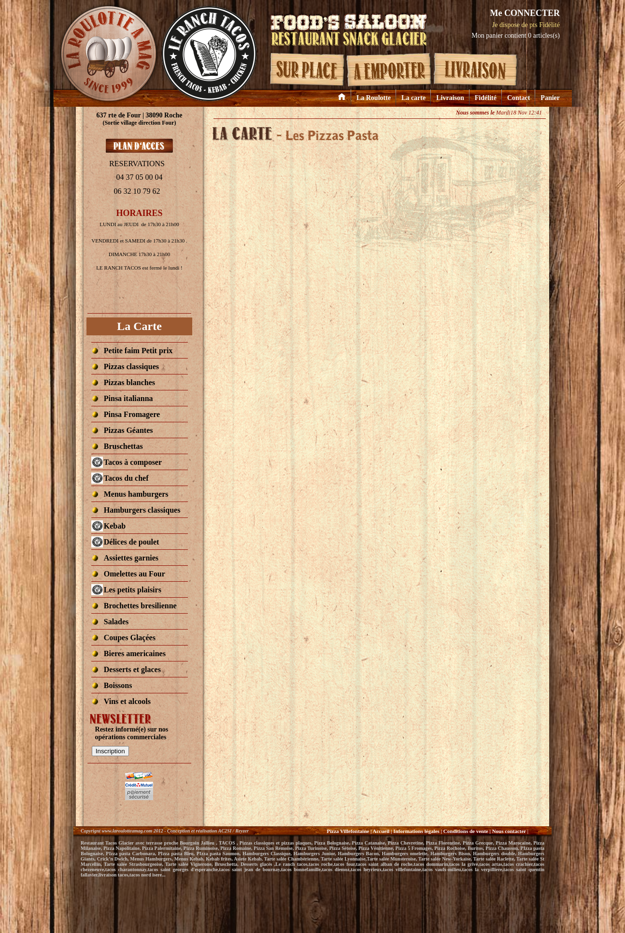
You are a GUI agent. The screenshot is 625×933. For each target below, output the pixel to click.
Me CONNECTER (525, 13)
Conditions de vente (465, 831)
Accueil (380, 831)
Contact (518, 97)
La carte (413, 97)
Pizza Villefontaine (348, 831)
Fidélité (486, 97)
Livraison (450, 97)
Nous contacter (509, 831)
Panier (550, 97)
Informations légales (416, 831)
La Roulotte (373, 97)
